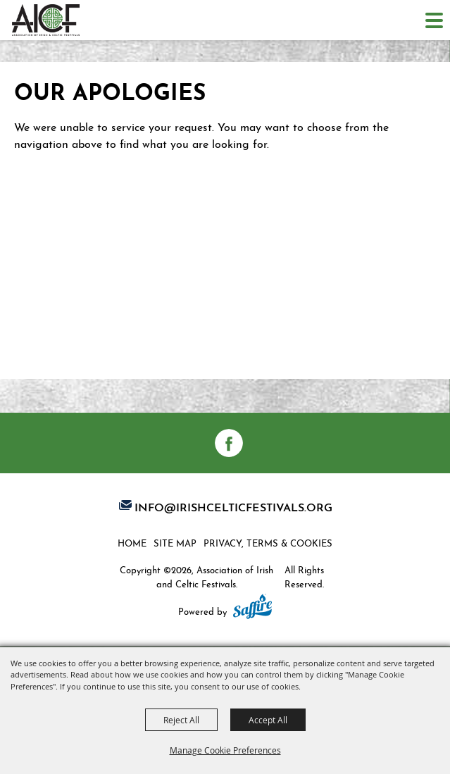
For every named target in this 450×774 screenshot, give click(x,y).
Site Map (175, 542)
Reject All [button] (181, 719)
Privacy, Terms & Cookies (268, 542)
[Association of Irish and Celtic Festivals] (46, 20)
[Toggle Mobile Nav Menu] (434, 20)
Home (132, 542)
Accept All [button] (268, 719)
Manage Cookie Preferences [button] (225, 750)
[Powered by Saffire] (252, 608)
